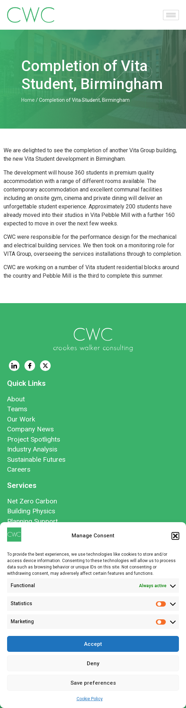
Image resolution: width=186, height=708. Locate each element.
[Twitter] (45, 365)
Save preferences (93, 683)
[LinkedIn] (14, 365)
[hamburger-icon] (171, 15)
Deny (93, 663)
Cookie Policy (90, 698)
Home (28, 100)
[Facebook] (29, 365)
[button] (175, 535)
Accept (93, 644)
